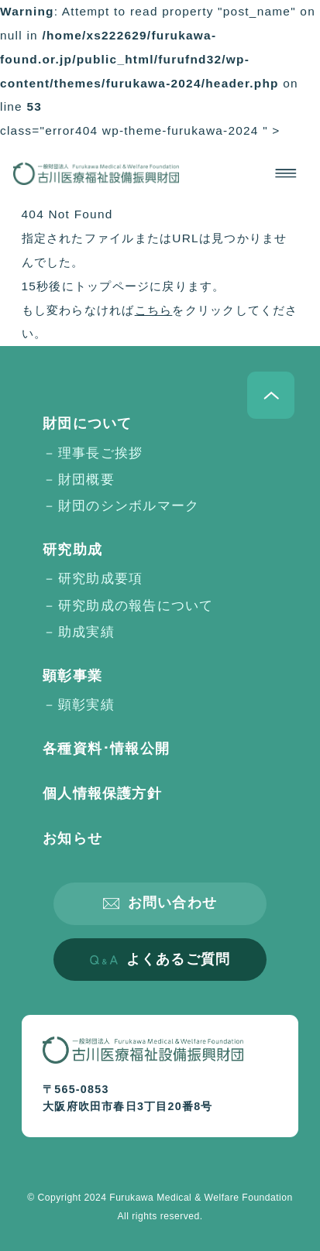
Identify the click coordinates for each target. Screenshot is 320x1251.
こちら (154, 310)
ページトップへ (270, 395)
